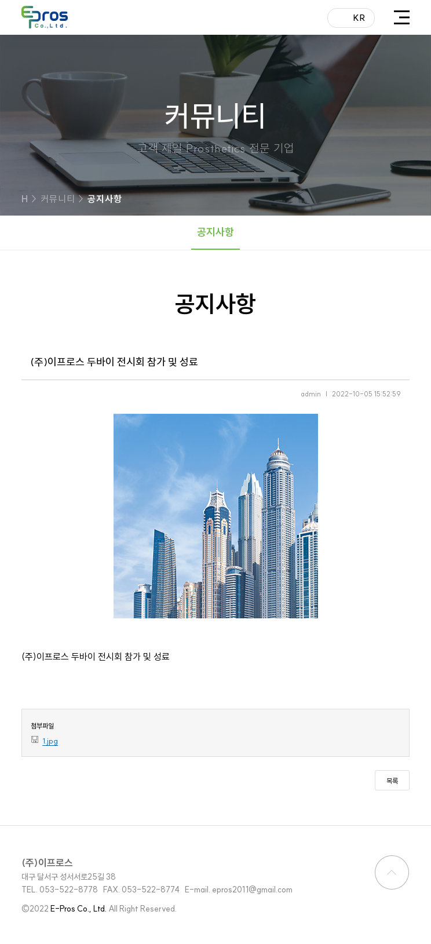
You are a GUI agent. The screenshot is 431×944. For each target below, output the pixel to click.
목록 (392, 781)
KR (359, 17)
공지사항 (215, 232)
